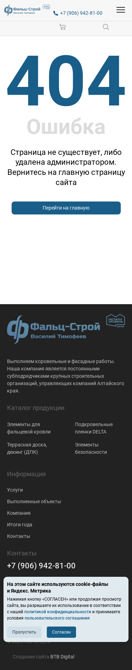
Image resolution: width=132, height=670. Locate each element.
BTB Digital (62, 656)
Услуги (15, 490)
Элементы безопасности (91, 448)
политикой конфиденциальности (57, 611)
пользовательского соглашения (57, 618)
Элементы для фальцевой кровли (29, 428)
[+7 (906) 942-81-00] (77, 13)
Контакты (18, 536)
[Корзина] (62, 27)
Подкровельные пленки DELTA (94, 428)
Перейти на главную (66, 208)
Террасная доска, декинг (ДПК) (27, 448)
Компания (19, 513)
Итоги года (19, 524)
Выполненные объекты (34, 501)
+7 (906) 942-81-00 (41, 565)
